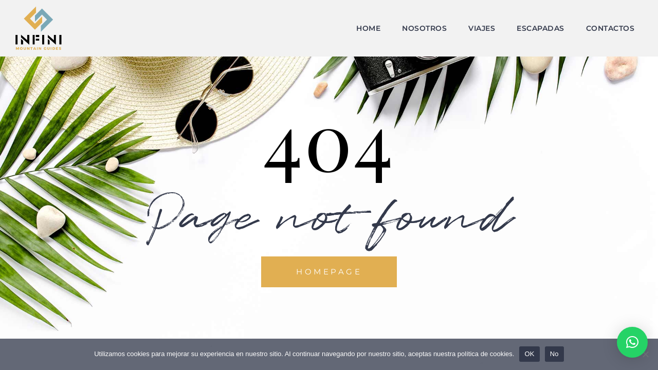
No (554, 354)
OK (529, 354)
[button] (632, 342)
